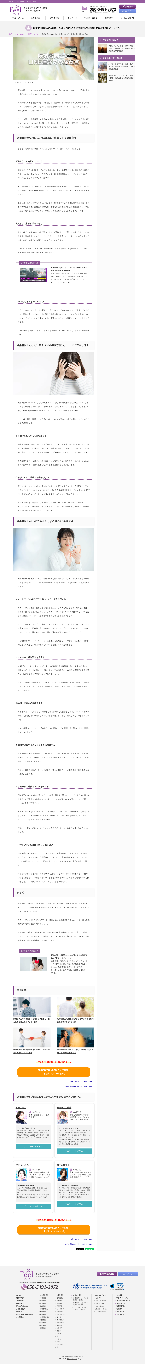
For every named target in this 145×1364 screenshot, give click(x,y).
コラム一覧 (77, 1295)
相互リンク (120, 1312)
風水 (58, 1342)
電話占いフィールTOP (16, 34)
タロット (60, 1339)
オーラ (59, 1317)
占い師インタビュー (102, 1309)
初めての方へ (20, 1298)
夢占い (59, 1347)
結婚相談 (43, 1306)
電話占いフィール (72, 1359)
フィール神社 (99, 1303)
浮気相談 (43, 1303)
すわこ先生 (21, 1108)
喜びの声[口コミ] (22, 1306)
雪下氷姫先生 (63, 1165)
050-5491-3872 (42, 1287)
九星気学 (60, 1328)
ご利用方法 (54, 18)
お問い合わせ (120, 1303)
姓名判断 (60, 1344)
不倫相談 (43, 1298)
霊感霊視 (60, 1298)
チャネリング (61, 1314)
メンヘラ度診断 (100, 1301)
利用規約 (119, 1309)
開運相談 (43, 1320)
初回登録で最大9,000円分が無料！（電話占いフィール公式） (54, 1072)
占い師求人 (20, 1317)
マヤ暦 (59, 1333)
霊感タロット (61, 1303)
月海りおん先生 (64, 1108)
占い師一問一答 (100, 1312)
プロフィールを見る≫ (33, 1147)
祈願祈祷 (60, 1306)
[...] (69, 282)
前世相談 (43, 1325)
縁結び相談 (44, 1309)
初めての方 (36, 18)
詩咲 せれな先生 (23, 1165)
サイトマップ (120, 1314)
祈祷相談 (43, 1314)
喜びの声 (109, 18)
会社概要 (119, 1295)
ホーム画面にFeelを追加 (24, 1314)
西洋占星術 (60, 1320)
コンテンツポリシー (123, 1301)
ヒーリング (60, 1309)
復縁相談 (43, 1301)
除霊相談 (43, 1322)
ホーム (18, 1295)
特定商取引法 (120, 1306)
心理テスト (99, 1298)
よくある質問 (20, 1309)
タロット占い (99, 1306)
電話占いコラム (33, 34)
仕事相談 (43, 1312)
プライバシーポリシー (123, 1298)
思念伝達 (60, 1312)
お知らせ (19, 1312)
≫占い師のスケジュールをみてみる (79, 1086)
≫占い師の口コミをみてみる (81, 1081)
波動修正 (60, 1301)
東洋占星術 (60, 1322)
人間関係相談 (44, 1317)
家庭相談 (43, 1328)
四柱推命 (60, 1325)
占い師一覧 (73, 18)
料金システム (18, 18)
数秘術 (59, 1331)
